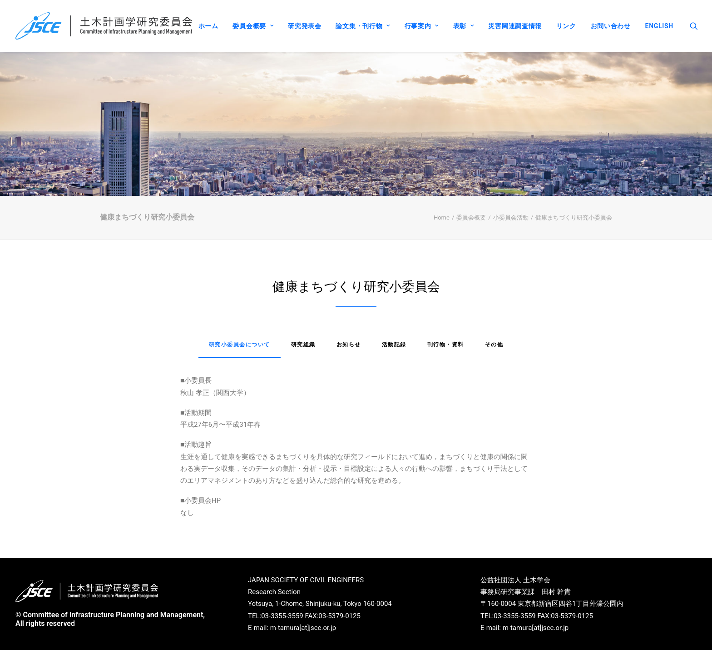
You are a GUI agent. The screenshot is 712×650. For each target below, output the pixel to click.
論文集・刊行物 (363, 26)
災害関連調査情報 (515, 26)
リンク (566, 26)
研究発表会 (304, 26)
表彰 (463, 26)
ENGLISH (659, 26)
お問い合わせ (611, 26)
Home (442, 217)
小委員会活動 (511, 217)
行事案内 (422, 26)
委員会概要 (252, 26)
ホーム (208, 26)
